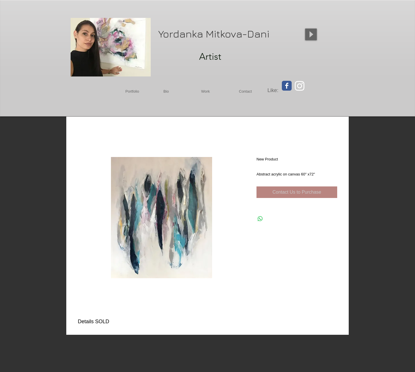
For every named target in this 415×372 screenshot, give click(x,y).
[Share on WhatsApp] (260, 218)
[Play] (311, 34)
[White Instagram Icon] (299, 85)
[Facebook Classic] (287, 86)
